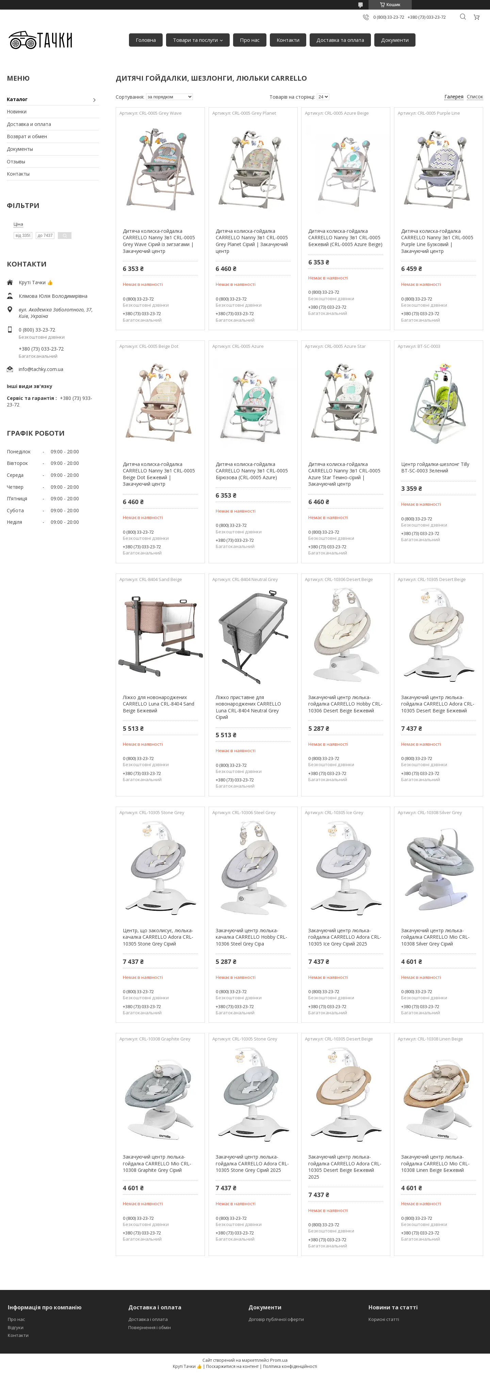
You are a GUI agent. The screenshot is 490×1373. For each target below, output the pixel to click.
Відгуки (15, 1327)
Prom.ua (279, 1360)
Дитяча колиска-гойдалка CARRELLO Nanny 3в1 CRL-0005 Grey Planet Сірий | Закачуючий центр (252, 241)
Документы (20, 149)
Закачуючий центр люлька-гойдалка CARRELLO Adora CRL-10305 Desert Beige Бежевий (437, 704)
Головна (146, 39)
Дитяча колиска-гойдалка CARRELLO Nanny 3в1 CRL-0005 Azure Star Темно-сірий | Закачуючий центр (344, 474)
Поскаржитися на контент (232, 1366)
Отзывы (16, 161)
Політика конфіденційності (290, 1366)
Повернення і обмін (149, 1327)
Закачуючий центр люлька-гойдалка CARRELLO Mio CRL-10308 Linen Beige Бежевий (435, 1163)
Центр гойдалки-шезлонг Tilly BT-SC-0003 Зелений (435, 467)
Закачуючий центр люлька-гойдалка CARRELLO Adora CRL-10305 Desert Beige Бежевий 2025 (344, 1166)
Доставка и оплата (29, 124)
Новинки (17, 111)
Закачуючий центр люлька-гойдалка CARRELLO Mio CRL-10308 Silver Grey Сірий (435, 937)
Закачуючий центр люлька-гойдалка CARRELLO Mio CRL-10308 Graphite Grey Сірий (157, 1163)
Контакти (288, 39)
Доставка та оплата (340, 39)
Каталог (17, 99)
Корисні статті (384, 1319)
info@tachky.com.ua (41, 369)
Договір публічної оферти (276, 1319)
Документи (395, 39)
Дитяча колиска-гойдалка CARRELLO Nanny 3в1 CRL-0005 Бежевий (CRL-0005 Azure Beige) (345, 237)
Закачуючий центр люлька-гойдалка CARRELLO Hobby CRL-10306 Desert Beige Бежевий (345, 704)
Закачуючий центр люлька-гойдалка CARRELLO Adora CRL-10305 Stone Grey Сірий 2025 (252, 1163)
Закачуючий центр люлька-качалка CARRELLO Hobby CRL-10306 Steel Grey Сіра (251, 937)
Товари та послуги (195, 39)
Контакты (18, 174)
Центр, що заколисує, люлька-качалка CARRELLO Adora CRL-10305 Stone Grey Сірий (158, 937)
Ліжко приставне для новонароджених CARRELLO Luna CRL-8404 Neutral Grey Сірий (248, 707)
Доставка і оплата (148, 1319)
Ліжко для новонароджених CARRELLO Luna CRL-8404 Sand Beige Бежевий (158, 704)
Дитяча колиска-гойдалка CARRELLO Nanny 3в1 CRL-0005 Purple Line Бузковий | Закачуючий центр (437, 241)
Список (475, 96)
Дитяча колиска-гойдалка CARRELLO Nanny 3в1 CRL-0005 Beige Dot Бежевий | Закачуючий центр (159, 474)
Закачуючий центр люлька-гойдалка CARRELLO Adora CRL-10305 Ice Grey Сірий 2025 (344, 937)
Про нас (250, 39)
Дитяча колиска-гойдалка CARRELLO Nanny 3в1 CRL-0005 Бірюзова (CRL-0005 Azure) (252, 471)
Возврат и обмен (27, 136)
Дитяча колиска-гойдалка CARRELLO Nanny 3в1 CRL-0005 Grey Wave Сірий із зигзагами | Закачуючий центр (159, 241)
